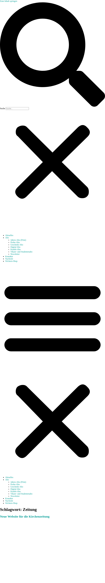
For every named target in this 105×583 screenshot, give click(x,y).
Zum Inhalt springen (8, 1)
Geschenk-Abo (16, 245)
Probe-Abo (15, 242)
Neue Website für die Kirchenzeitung (24, 516)
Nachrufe (9, 259)
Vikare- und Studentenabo (21, 252)
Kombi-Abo (15, 249)
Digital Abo (15, 247)
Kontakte (9, 256)
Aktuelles (9, 235)
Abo (7, 238)
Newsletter (15, 254)
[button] (52, 54)
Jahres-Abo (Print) (18, 240)
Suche (2, 108)
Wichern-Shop (11, 261)
